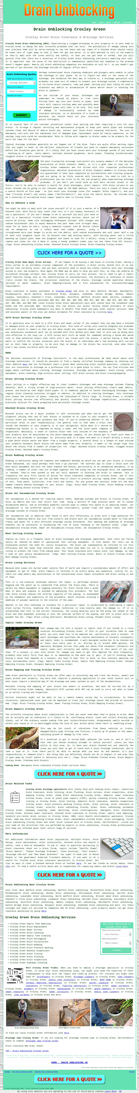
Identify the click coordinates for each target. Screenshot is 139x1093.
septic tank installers (62, 980)
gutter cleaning (98, 983)
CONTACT (117, 23)
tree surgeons (21, 995)
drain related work (68, 822)
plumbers (28, 989)
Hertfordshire (110, 822)
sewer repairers (15, 992)
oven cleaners (125, 977)
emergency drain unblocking (116, 810)
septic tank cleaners (106, 992)
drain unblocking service (65, 217)
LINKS (101, 23)
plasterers (32, 986)
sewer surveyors (120, 986)
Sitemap (7, 1072)
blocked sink (13, 211)
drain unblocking (15, 822)
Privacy (132, 1072)
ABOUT (108, 23)
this (8, 866)
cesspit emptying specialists (44, 983)
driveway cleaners (84, 977)
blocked (67, 417)
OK (120, 1091)
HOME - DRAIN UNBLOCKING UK (69, 1062)
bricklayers (43, 977)
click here (122, 866)
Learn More (110, 1091)
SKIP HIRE (105, 980)
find (14, 890)
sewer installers (59, 992)
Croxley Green (64, 291)
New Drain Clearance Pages (22, 1072)
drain (67, 72)
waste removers (102, 989)
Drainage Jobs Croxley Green (42, 1041)
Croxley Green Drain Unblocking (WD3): (28, 43)
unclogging (47, 220)
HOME (94, 23)
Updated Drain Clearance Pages (46, 1072)
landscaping (63, 989)
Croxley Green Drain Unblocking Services (41, 917)
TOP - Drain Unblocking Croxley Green (27, 1051)
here (109, 312)
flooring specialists (74, 986)
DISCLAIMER (127, 23)
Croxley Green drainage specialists (46, 789)
